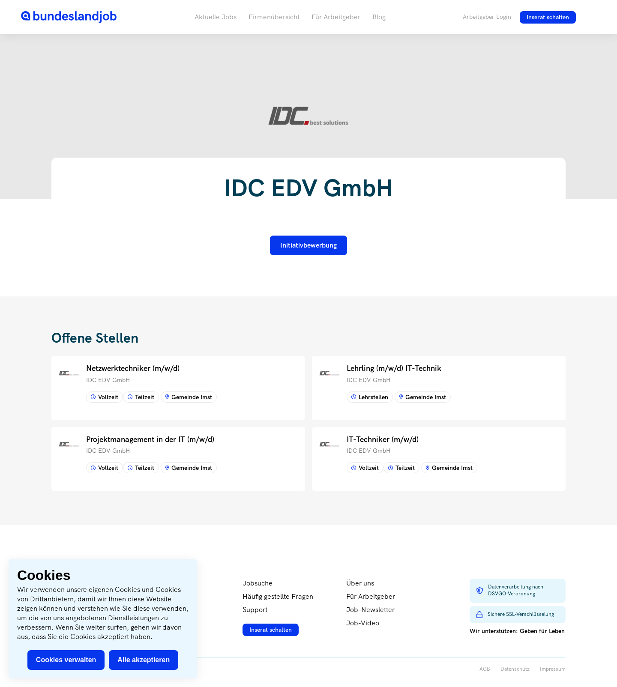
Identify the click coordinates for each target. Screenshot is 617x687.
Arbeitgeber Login (487, 17)
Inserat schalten (548, 17)
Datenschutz (515, 669)
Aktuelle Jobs (216, 16)
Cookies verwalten (66, 659)
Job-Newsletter (370, 609)
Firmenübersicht (274, 16)
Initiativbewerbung (308, 245)
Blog (379, 16)
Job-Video (362, 622)
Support (255, 609)
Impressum (553, 669)
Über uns (360, 583)
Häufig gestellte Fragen (278, 596)
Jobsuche (258, 583)
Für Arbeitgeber (335, 16)
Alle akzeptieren (143, 659)
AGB (484, 669)
